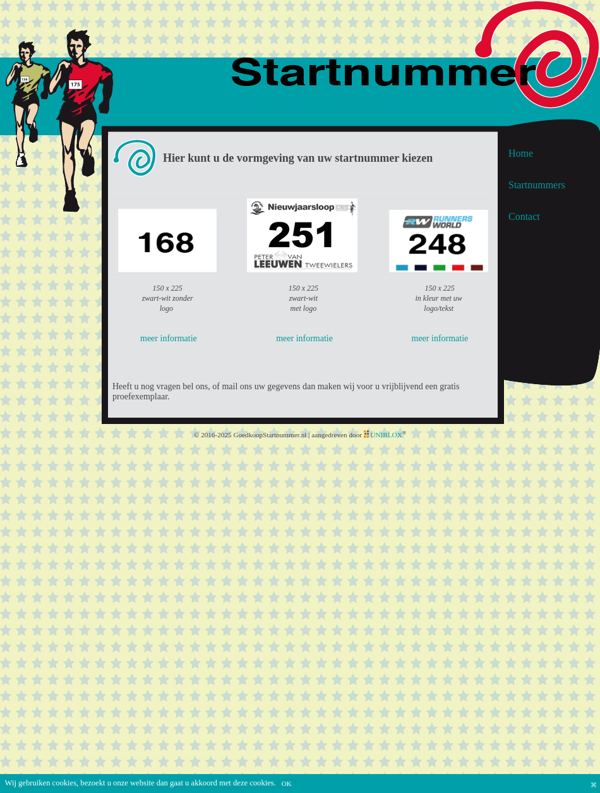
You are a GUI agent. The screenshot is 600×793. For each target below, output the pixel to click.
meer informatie (168, 338)
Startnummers (536, 184)
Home (520, 153)
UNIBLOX (386, 435)
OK (287, 783)
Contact (524, 216)
